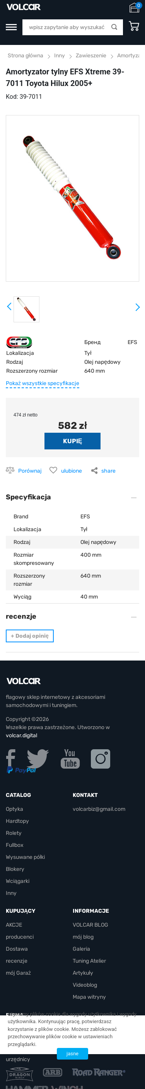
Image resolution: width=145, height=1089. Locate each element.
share (108, 471)
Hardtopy (17, 821)
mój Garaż (18, 973)
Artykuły (83, 973)
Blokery (15, 869)
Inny (59, 55)
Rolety (14, 833)
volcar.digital (21, 735)
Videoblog (85, 985)
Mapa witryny (89, 997)
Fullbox (15, 845)
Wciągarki (17, 881)
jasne (72, 1053)
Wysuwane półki (25, 857)
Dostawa (17, 949)
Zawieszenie (91, 55)
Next (137, 310)
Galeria (81, 949)
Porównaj (30, 471)
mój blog (83, 937)
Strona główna (25, 55)
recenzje (16, 961)
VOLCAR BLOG (90, 925)
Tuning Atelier (89, 961)
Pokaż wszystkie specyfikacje (42, 383)
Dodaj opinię (30, 636)
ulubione (71, 471)
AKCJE (14, 925)
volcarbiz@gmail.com (99, 809)
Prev (10, 309)
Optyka (14, 809)
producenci (20, 937)
